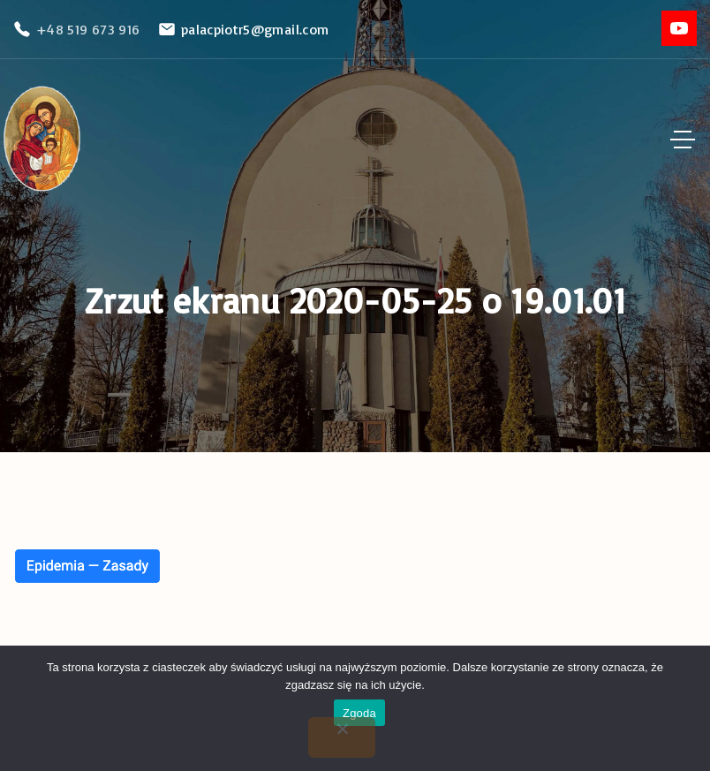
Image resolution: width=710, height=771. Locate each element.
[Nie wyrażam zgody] (341, 737)
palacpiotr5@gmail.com (255, 29)
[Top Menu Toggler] (682, 139)
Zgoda (359, 713)
